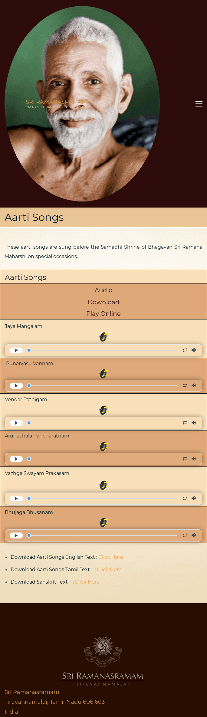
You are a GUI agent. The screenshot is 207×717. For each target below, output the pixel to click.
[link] (103, 456)
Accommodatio (29, 651)
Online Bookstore (33, 688)
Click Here (110, 381)
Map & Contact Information (40, 613)
